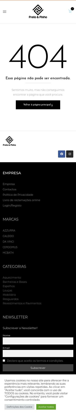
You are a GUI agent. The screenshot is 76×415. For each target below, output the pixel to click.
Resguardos (11, 299)
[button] (70, 11)
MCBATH (8, 252)
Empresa (9, 184)
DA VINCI (8, 241)
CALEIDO (8, 236)
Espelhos (9, 286)
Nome (6, 335)
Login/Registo (12, 205)
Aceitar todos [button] (46, 406)
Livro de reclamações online (21, 200)
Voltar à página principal (37, 104)
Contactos (9, 189)
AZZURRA (9, 230)
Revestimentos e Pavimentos (22, 303)
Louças (7, 290)
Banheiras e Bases (15, 282)
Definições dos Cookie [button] (19, 406)
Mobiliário (9, 294)
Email (6, 347)
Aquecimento (12, 277)
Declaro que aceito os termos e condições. (35, 360)
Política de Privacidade (18, 194)
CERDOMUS (10, 247)
